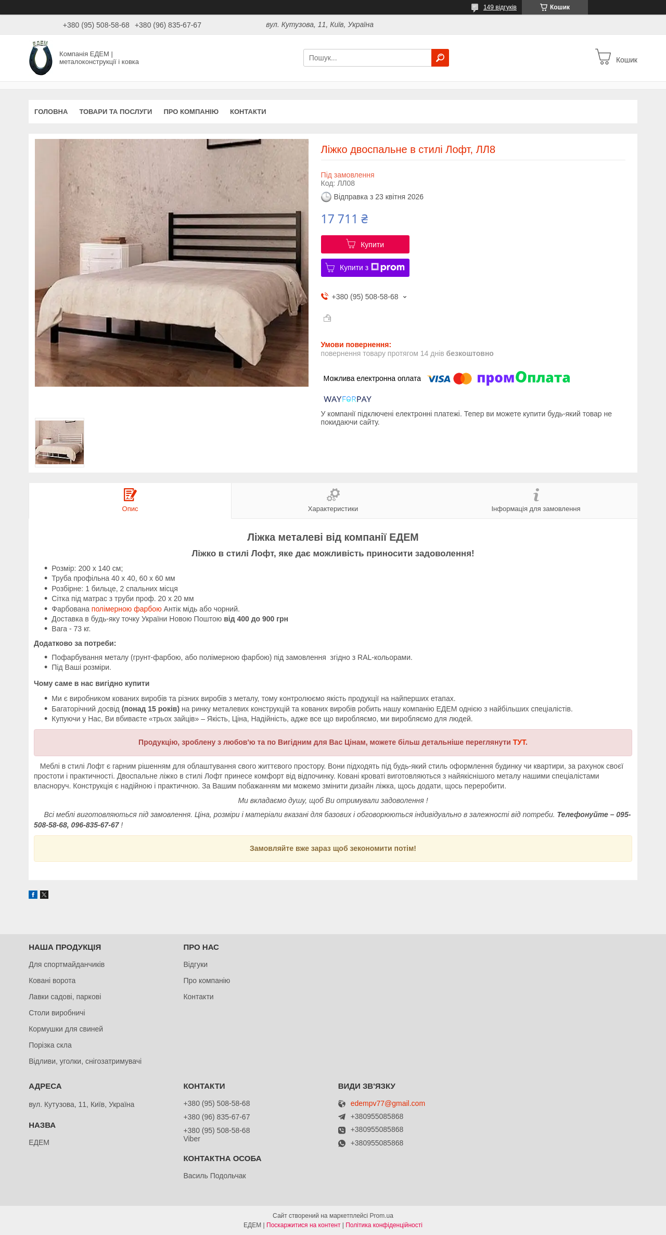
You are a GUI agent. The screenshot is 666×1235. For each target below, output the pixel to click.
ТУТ (519, 742)
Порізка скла (50, 1045)
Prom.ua (381, 1215)
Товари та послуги (115, 112)
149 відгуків (500, 7)
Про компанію (191, 112)
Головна (51, 112)
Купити (372, 244)
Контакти (248, 112)
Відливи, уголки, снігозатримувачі (85, 1061)
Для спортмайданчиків (67, 964)
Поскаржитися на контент (303, 1225)
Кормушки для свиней (66, 1029)
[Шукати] (440, 58)
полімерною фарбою (127, 609)
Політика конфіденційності (383, 1225)
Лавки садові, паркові (65, 996)
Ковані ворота (52, 980)
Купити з (372, 267)
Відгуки (195, 964)
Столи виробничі (57, 1013)
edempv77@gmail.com (388, 1103)
